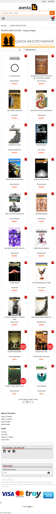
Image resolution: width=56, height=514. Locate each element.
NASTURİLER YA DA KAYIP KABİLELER (15, 248)
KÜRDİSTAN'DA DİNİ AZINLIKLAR (14, 179)
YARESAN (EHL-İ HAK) (41, 352)
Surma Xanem (41, 219)
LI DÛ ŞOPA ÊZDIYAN (14, 76)
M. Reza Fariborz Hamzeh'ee (41, 356)
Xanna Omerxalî (41, 81)
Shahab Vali (14, 287)
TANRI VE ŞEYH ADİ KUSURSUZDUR (14, 214)
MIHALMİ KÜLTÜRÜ (41, 145)
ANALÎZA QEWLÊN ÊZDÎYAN (41, 179)
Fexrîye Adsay (41, 391)
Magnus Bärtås (14, 81)
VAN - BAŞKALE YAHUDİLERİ (14, 110)
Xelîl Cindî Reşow (14, 219)
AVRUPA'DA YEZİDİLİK (15, 145)
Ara (52, 13)
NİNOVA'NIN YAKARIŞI (41, 214)
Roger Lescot (14, 322)
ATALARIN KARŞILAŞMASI (14, 352)
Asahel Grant (14, 253)
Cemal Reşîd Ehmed (14, 356)
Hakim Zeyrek (41, 115)
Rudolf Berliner (41, 322)
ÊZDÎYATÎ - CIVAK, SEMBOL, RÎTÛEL (14, 386)
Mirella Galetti (41, 253)
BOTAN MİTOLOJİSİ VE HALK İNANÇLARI (41, 110)
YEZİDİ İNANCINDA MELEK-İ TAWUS (41, 283)
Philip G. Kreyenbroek (14, 150)
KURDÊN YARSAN (14, 283)
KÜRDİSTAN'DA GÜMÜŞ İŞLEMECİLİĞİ (41, 317)
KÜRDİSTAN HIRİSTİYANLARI (41, 248)
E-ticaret (25, 506)
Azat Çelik (15, 115)
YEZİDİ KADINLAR (41, 386)
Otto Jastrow (41, 150)
